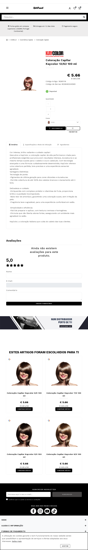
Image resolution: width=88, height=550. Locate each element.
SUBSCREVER (67, 494)
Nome (9, 272)
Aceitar (65, 546)
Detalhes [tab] (13, 145)
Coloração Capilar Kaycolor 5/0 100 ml (24, 455)
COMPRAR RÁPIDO (24, 409)
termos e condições (33, 499)
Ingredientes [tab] (63, 145)
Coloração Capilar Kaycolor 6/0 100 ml (24, 394)
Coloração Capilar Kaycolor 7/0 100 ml (63, 394)
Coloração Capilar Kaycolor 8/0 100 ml (63, 455)
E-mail (9, 281)
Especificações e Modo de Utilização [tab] (37, 145)
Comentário (11, 290)
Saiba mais (17, 541)
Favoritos (73, 129)
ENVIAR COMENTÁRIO (44, 303)
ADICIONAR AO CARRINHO (56, 129)
